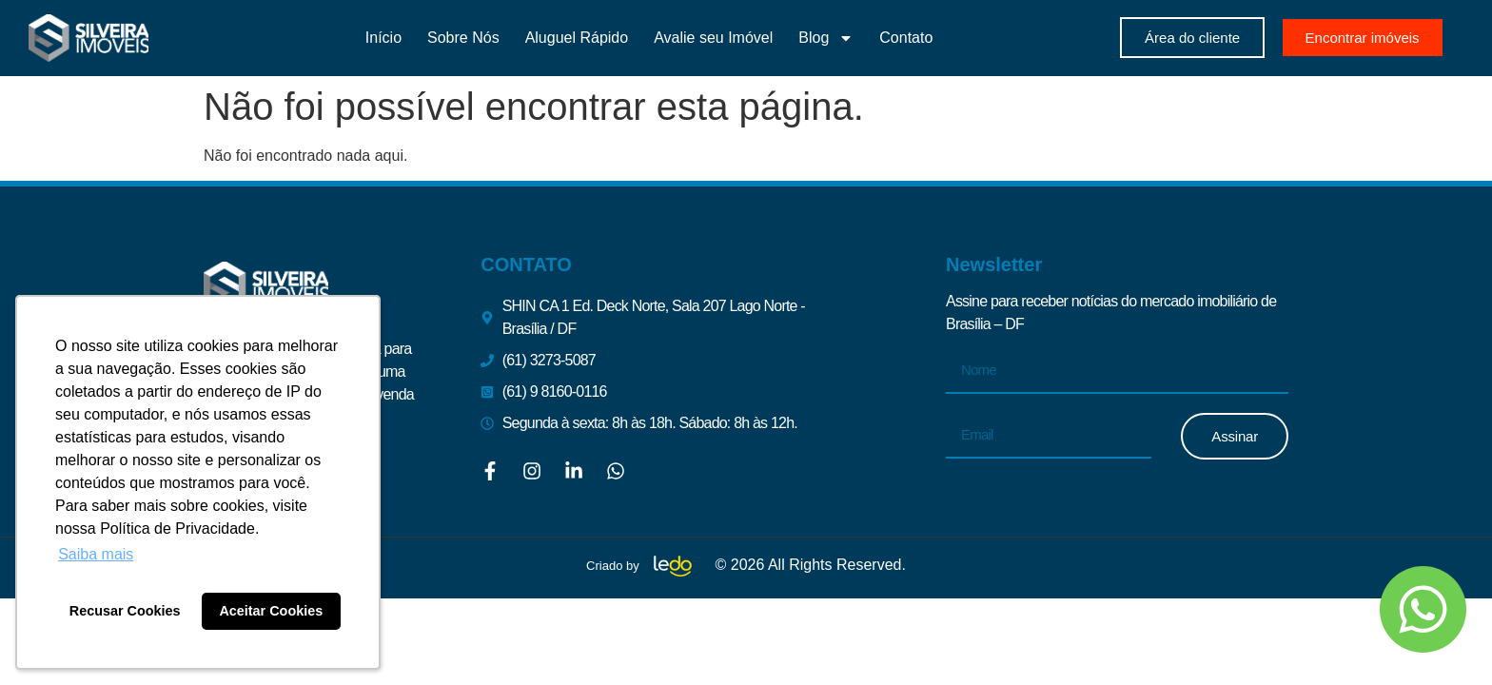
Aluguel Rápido (577, 37)
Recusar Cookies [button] (125, 610)
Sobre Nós (463, 37)
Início (383, 37)
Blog (826, 38)
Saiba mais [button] (95, 554)
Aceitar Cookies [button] (271, 610)
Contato (905, 37)
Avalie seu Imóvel (713, 37)
